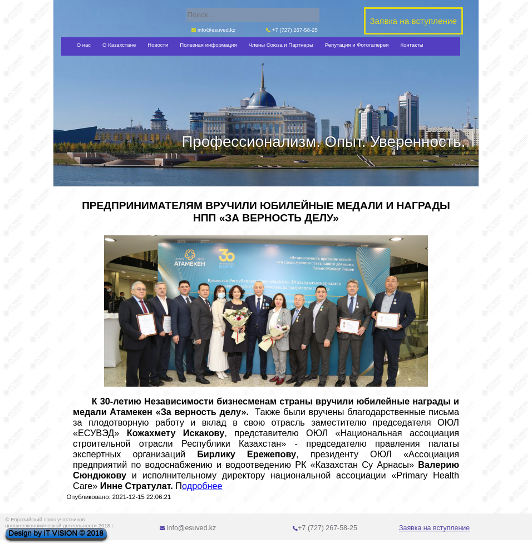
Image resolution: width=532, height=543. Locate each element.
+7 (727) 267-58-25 (292, 30)
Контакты (411, 45)
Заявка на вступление (434, 528)
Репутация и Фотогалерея (357, 45)
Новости (157, 45)
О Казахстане (119, 45)
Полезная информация (208, 45)
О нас (84, 45)
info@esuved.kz (213, 30)
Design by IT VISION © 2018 (56, 533)
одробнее (202, 486)
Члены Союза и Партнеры (281, 45)
